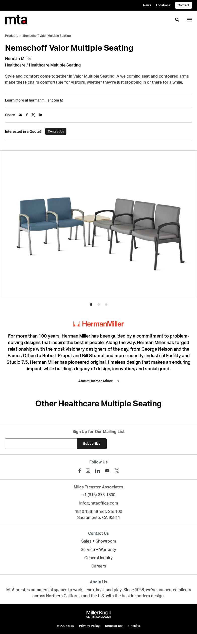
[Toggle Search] (177, 20)
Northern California (64, 596)
